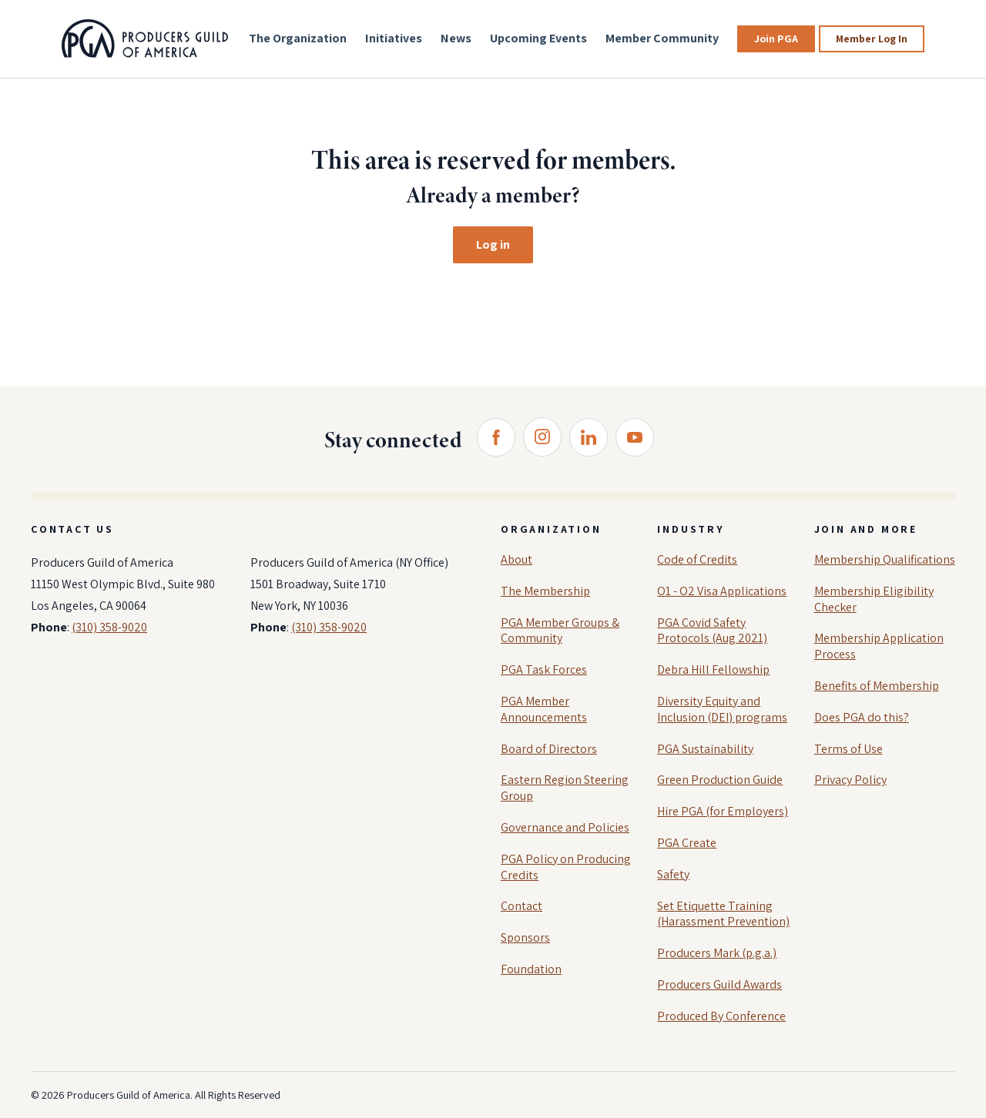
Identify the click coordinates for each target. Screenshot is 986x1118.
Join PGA (776, 38)
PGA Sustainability (705, 749)
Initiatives (393, 38)
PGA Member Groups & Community (560, 630)
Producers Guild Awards (719, 984)
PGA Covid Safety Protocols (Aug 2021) (712, 630)
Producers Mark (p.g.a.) (716, 953)
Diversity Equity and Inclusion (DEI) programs (722, 709)
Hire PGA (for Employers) (722, 811)
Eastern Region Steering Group (565, 788)
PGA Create (686, 843)
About (516, 559)
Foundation (531, 969)
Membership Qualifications (884, 559)
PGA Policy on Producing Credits (566, 867)
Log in (493, 244)
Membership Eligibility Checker (874, 599)
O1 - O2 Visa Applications (721, 591)
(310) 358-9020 (109, 627)
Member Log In (871, 38)
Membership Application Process (879, 646)
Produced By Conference (721, 1016)
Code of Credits (697, 559)
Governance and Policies (565, 827)
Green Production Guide (720, 780)
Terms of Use (848, 749)
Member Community (662, 38)
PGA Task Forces (544, 669)
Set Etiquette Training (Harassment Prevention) (723, 914)
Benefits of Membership (876, 686)
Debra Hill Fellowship (713, 669)
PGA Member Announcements (544, 709)
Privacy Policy (850, 780)
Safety (673, 874)
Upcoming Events (538, 38)
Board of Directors (549, 749)
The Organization (298, 38)
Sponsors (525, 937)
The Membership (545, 591)
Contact (521, 906)
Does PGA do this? (861, 717)
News (456, 38)
